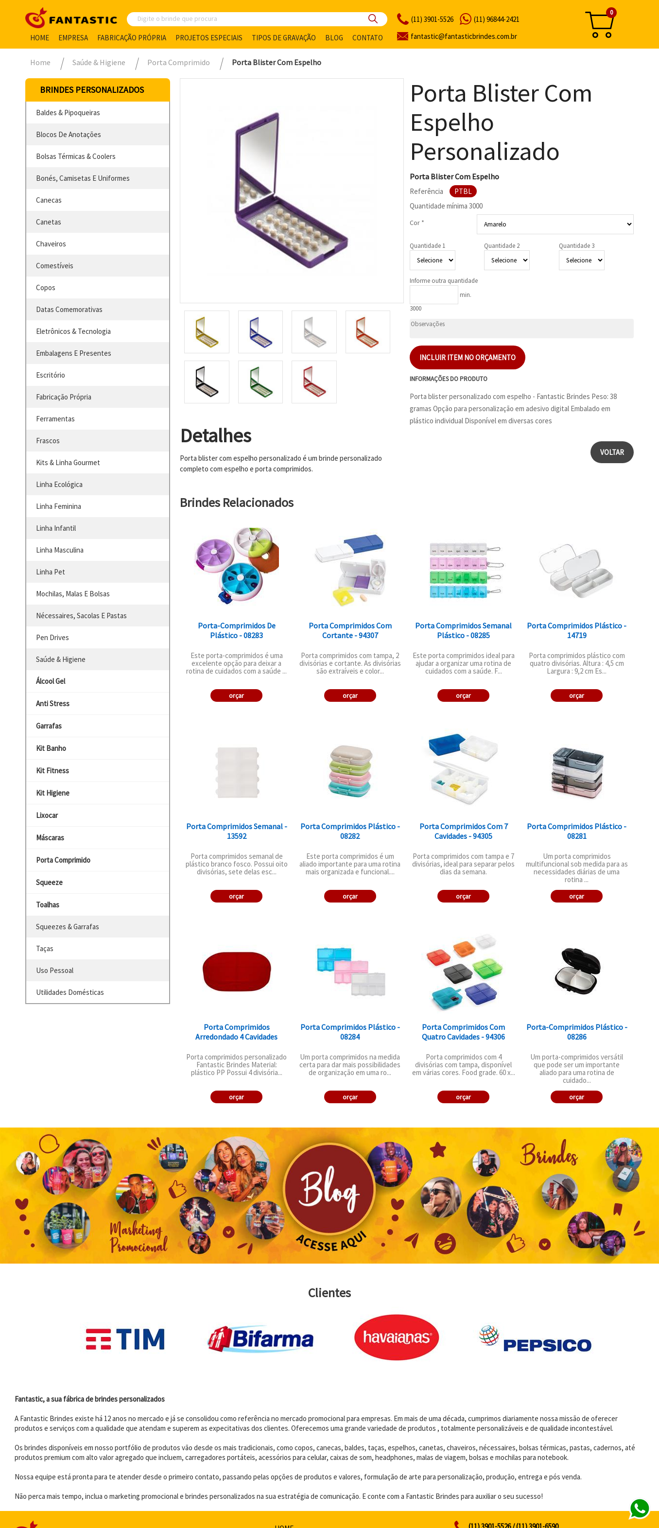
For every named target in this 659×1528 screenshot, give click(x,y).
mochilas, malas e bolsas (73, 593)
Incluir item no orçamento (467, 357)
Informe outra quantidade (444, 281)
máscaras (50, 837)
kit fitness (52, 770)
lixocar (47, 815)
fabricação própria (63, 396)
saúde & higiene (61, 659)
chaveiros (51, 243)
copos (45, 287)
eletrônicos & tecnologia (73, 331)
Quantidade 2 (502, 246)
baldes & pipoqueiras (68, 112)
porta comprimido (63, 860)
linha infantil (56, 528)
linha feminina (58, 506)
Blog (334, 37)
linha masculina (60, 550)
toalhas (47, 904)
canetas (48, 221)
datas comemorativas (69, 309)
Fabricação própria (131, 37)
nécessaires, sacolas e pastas (81, 615)
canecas (49, 200)
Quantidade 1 (427, 246)
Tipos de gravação (284, 37)
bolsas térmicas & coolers (76, 156)
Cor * (417, 222)
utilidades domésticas (70, 992)
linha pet (50, 571)
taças (44, 948)
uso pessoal (54, 970)
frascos (48, 440)
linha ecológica (59, 484)
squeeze (49, 882)
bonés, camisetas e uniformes (83, 178)
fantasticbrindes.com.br (464, 36)
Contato (367, 37)
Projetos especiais (209, 37)
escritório (50, 375)
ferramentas (55, 418)
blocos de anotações (68, 134)
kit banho (51, 748)
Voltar (612, 452)
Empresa (73, 37)
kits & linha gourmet (68, 462)
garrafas (49, 725)
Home (39, 37)
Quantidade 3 (576, 246)
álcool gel (50, 681)
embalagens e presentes (73, 353)
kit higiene (52, 793)
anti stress (52, 703)
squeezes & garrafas (67, 926)
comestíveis (54, 265)
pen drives (52, 637)
